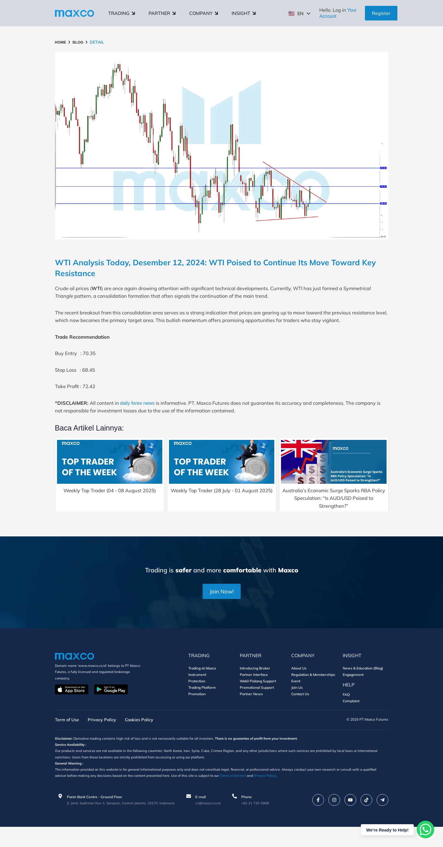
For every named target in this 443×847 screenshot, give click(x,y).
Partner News (251, 712)
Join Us (297, 705)
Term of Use (68, 738)
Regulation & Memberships (313, 693)
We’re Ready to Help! (385, 829)
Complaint (351, 719)
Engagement (353, 693)
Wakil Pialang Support (258, 699)
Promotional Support (257, 705)
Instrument (197, 693)
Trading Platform (202, 705)
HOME (61, 42)
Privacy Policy (105, 738)
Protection (196, 699)
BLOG (79, 42)
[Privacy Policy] (290, 796)
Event (295, 699)
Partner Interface (254, 693)
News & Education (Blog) (363, 686)
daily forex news (145, 417)
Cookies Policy (145, 738)
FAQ (346, 712)
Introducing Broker (255, 686)
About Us (298, 686)
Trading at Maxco (202, 686)
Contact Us (300, 712)
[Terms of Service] (256, 796)
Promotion (197, 712)
